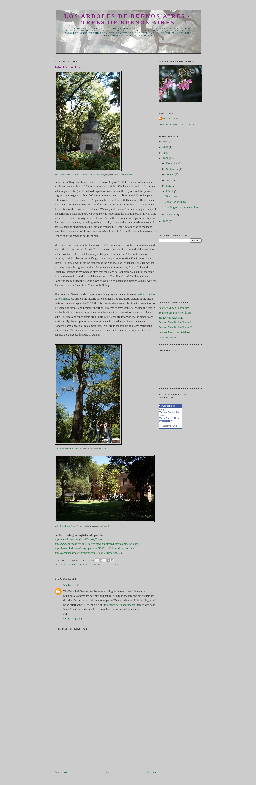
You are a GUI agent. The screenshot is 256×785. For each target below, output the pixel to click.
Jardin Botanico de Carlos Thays (68, 526)
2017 (166, 141)
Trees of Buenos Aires (170, 412)
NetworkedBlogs (167, 406)
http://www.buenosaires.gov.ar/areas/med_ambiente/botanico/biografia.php (97, 543)
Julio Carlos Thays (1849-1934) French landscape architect (79, 174)
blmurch (128, 174)
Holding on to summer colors (181, 207)
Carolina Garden (168, 337)
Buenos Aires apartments (121, 604)
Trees (162, 418)
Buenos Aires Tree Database (174, 332)
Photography (165, 421)
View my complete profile (177, 124)
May (169, 185)
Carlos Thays (75, 564)
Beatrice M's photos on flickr (175, 312)
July (168, 180)
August (170, 174)
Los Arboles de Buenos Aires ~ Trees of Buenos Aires (128, 19)
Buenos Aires (172, 418)
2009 (166, 158)
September (172, 169)
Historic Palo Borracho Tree (66, 448)
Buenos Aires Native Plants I (175, 322)
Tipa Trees (171, 196)
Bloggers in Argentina (171, 317)
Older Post (151, 772)
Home (106, 772)
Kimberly (68, 585)
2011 (166, 147)
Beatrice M (170, 118)
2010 (166, 152)
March (170, 191)
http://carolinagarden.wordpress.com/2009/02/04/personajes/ (89, 552)
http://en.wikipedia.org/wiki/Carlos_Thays (78, 539)
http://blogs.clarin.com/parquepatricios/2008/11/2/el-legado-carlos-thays (95, 548)
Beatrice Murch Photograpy (174, 307)
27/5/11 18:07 (73, 619)
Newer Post (61, 772)
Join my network (170, 426)
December (172, 163)
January (171, 214)
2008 (166, 221)
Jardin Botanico (109, 564)
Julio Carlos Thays (175, 201)
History (91, 564)
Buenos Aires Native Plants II (175, 327)
